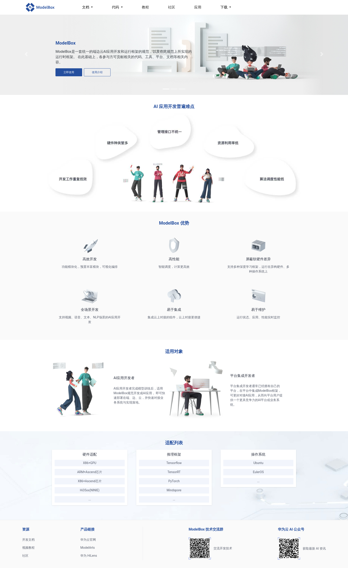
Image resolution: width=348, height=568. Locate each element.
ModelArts (87, 547)
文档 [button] (86, 7)
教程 (145, 7)
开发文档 (28, 539)
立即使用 (68, 72)
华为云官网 (88, 539)
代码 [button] (116, 7)
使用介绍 (97, 72)
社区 (171, 7)
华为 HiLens (88, 555)
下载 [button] (224, 7)
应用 (197, 7)
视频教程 (28, 547)
